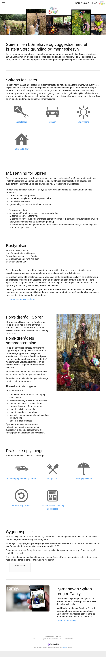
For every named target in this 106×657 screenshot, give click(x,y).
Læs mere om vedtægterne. (22, 299)
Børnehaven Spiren (86, 3)
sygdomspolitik (20, 565)
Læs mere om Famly (66, 620)
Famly (65, 647)
